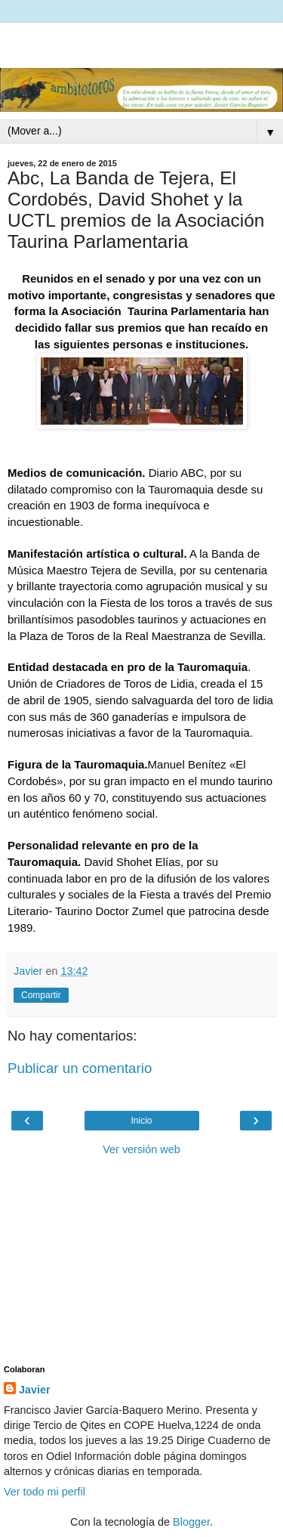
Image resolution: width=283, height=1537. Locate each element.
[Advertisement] (142, 41)
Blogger (191, 1522)
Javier (35, 1390)
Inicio (141, 1120)
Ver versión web (141, 1149)
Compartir (41, 995)
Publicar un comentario (80, 1068)
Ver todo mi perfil (44, 1492)
